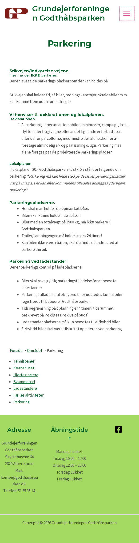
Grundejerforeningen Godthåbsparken (73, 13)
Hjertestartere (25, 374)
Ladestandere (25, 388)
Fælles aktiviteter (28, 395)
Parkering (21, 402)
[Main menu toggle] (127, 13)
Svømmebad (24, 381)
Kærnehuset (23, 368)
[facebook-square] (120, 429)
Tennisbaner (23, 361)
